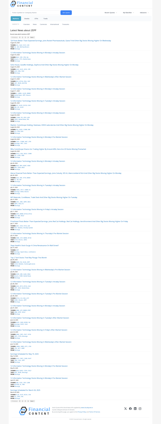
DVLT (25, 334)
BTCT (22, 190)
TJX (15, 47)
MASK (22, 192)
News (35, 24)
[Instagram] (140, 411)
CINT (28, 81)
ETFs (36, 19)
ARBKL (20, 93)
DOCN (25, 105)
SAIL (22, 396)
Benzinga (17, 49)
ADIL (21, 153)
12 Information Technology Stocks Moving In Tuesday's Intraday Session (37, 101)
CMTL (21, 334)
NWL (19, 71)
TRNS (15, 360)
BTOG (30, 214)
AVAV (21, 226)
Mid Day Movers (24, 47)
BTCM (21, 81)
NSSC (15, 372)
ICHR (29, 105)
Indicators (143, 13)
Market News (27, 59)
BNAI (29, 274)
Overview (26, 24)
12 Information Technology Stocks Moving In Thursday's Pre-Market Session (39, 233)
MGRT (25, 165)
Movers (16, 59)
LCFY (27, 298)
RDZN (19, 83)
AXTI (21, 238)
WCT (19, 348)
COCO (24, 45)
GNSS (21, 322)
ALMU (25, 274)
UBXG (25, 240)
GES (28, 45)
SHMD (16, 300)
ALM (20, 45)
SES (18, 179)
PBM (23, 155)
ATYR (24, 178)
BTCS (21, 286)
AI (16, 93)
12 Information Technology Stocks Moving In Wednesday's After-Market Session (40, 77)
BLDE (20, 129)
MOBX (26, 322)
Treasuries (65, 24)
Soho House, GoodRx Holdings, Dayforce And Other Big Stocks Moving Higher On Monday (44, 65)
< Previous (14, 37)
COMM (18, 117)
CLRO (17, 141)
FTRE (18, 131)
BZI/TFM (24, 83)
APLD (25, 69)
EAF (20, 179)
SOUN (24, 262)
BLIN (17, 370)
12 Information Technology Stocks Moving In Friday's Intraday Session (36, 209)
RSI (21, 262)
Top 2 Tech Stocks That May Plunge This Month (28, 257)
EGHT (29, 358)
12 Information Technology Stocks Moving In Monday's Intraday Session (37, 53)
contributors (32, 252)
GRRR (22, 346)
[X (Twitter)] (125, 411)
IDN (24, 298)
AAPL (17, 202)
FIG (22, 117)
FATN (29, 334)
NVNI (28, 165)
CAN (29, 395)
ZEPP (24, 95)
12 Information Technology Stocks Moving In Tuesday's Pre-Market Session (39, 294)
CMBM (26, 190)
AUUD (24, 93)
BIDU (29, 202)
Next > (32, 37)
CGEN (25, 358)
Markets (16, 19)
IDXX (22, 131)
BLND (21, 370)
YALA (19, 360)
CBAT (21, 358)
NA (27, 57)
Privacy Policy (82, 412)
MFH (21, 165)
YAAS (26, 324)
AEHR (17, 274)
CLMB (28, 382)
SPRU (18, 396)
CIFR (21, 57)
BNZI (17, 57)
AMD (21, 202)
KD (18, 107)
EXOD (17, 322)
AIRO (17, 226)
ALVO (21, 69)
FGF (15, 155)
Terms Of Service (94, 412)
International (54, 24)
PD (15, 179)
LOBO (19, 155)
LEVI (29, 226)
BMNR (28, 93)
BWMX (28, 178)
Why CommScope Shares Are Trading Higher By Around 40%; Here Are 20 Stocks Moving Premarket (48, 149)
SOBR (21, 276)
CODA (25, 370)
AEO (17, 129)
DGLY (29, 370)
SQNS (19, 167)
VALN (19, 204)
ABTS (17, 214)
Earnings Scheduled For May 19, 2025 (24, 354)
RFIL (28, 119)
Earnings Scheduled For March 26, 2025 (25, 390)
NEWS (17, 262)
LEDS (25, 117)
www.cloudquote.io (87, 407)
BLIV (17, 81)
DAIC (29, 286)
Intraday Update (28, 228)
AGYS (17, 358)
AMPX (25, 202)
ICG (21, 298)
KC (30, 190)
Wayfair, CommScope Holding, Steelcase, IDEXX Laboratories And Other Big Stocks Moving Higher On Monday (51, 125)
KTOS (25, 226)
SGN (15, 216)
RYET (15, 228)
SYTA (20, 59)
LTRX (24, 57)
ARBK (17, 310)
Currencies (43, 24)
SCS (15, 131)
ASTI (21, 310)
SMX (15, 107)
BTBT (29, 310)
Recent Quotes (110, 13)
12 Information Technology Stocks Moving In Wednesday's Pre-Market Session (40, 270)
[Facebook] (130, 411)
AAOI (17, 69)
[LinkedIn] (135, 411)
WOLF (22, 216)
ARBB (17, 238)
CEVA (25, 81)
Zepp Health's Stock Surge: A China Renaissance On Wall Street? (34, 245)
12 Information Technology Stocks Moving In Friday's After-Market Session (38, 330)
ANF (21, 178)
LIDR (28, 117)
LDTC (26, 346)
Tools (45, 19)
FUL (15, 396)
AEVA (17, 286)
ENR (29, 129)
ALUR (17, 395)
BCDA (25, 395)
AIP (17, 105)
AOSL (20, 382)
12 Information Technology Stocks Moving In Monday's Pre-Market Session (39, 137)
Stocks (26, 19)
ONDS (16, 119)
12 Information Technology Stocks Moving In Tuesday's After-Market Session (39, 318)
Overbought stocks (29, 264)
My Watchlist (127, 13)
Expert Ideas (24, 252)
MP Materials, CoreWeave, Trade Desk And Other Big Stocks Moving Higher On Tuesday (43, 197)
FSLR (23, 71)
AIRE (21, 274)
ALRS (17, 178)
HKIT (26, 141)
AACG (17, 153)
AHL (17, 45)
